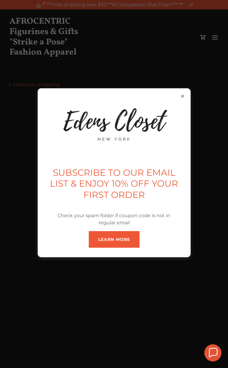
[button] (212, 352)
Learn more (114, 239)
